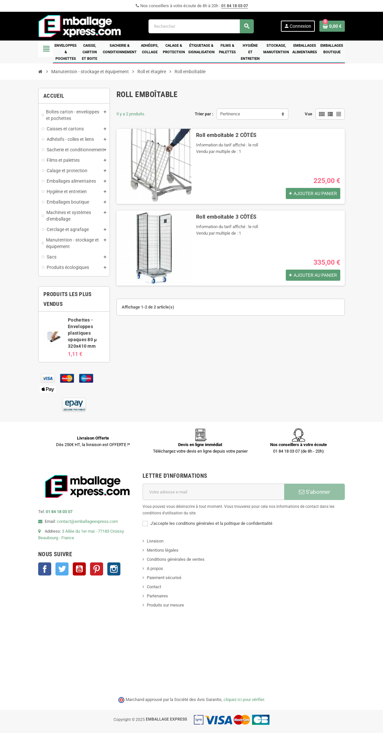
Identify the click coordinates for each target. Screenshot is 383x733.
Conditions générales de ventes (176, 559)
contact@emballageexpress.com (87, 521)
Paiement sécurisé (164, 577)
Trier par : (204, 113)
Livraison (155, 541)
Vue (308, 113)
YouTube (79, 568)
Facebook (44, 568)
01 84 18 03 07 (234, 5)
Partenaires (157, 595)
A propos (155, 568)
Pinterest (96, 568)
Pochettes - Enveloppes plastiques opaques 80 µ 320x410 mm (82, 333)
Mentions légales (162, 550)
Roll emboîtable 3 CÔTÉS (226, 217)
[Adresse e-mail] (213, 492)
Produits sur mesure (165, 605)
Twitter (62, 568)
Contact (154, 586)
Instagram (113, 568)
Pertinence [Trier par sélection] (230, 113)
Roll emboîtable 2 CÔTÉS (226, 135)
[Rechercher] (200, 26)
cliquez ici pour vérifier (243, 699)
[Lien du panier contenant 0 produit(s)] (332, 26)
